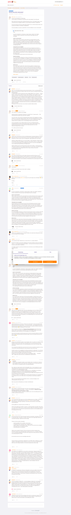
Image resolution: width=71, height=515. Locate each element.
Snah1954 (13, 340)
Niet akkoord (35, 261)
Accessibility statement (42, 512)
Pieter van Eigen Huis (15, 176)
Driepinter (13, 88)
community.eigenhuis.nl (59, 2)
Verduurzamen (34, 77)
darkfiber (13, 239)
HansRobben (14, 449)
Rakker (13, 467)
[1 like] (16, 80)
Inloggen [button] (61, 5)
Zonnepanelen (14, 77)
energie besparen (21, 77)
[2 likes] (17, 106)
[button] (56, 5)
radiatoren (26, 77)
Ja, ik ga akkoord (50, 261)
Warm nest (13, 16)
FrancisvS (13, 322)
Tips (30, 77)
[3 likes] (17, 226)
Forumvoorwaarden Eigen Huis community (31, 512)
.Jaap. (13, 188)
